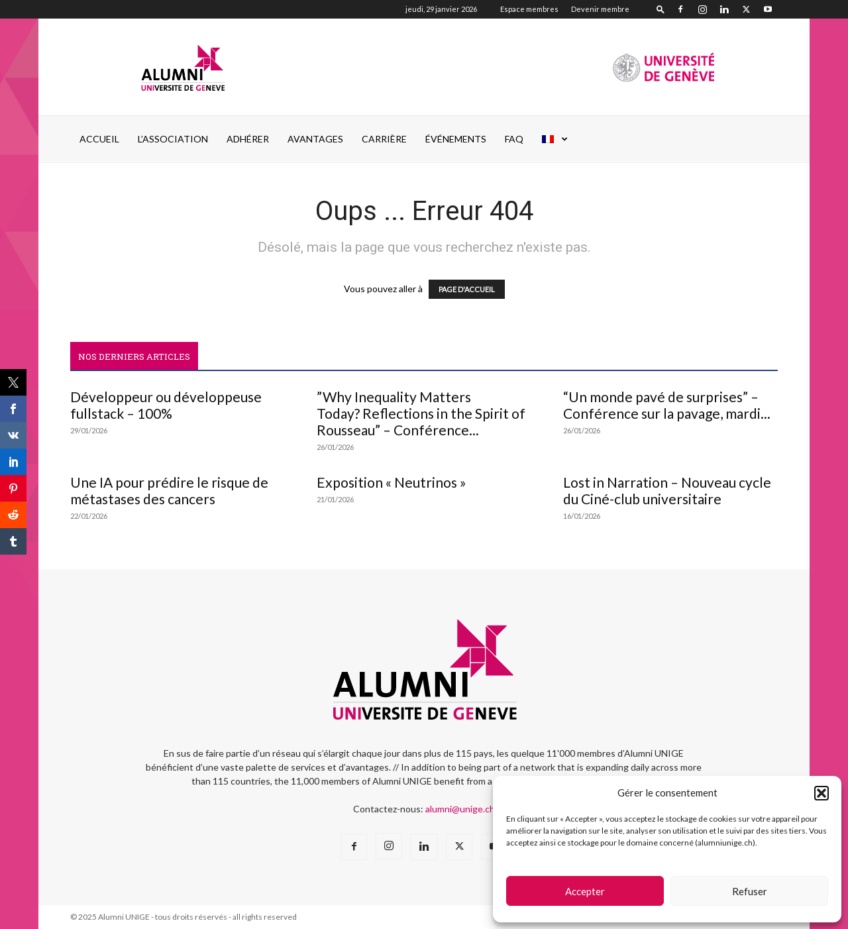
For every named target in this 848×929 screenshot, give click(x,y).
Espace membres (529, 9)
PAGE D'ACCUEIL (467, 289)
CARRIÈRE (384, 138)
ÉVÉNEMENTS (455, 138)
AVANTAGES (315, 138)
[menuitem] (555, 139)
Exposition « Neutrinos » (391, 482)
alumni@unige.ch (460, 808)
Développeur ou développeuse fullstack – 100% (166, 404)
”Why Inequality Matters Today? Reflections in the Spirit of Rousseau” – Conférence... (421, 413)
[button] (821, 793)
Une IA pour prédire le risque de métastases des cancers (169, 490)
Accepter (585, 891)
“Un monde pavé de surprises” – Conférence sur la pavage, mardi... (666, 404)
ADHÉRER (248, 138)
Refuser (749, 891)
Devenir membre (600, 9)
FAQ (514, 138)
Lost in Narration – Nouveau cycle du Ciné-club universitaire (667, 490)
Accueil (99, 138)
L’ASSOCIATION (173, 138)
